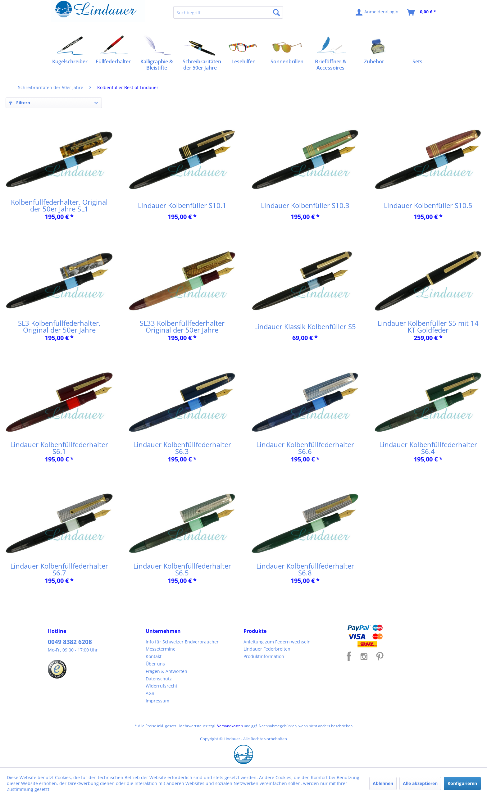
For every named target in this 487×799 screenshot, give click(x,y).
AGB (150, 693)
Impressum (157, 701)
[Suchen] (276, 12)
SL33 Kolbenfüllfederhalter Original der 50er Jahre (182, 326)
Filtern (19, 103)
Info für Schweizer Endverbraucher (182, 642)
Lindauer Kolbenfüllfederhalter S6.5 (182, 569)
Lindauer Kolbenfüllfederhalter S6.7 (59, 569)
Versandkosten (230, 726)
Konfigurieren (462, 783)
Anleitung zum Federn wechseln (277, 642)
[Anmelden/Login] (377, 12)
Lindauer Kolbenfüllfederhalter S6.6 (305, 448)
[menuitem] (228, 12)
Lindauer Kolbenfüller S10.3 (305, 205)
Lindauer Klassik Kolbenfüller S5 (305, 326)
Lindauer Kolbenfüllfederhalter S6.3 (182, 448)
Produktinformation (264, 656)
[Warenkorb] (421, 12)
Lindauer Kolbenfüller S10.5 (428, 205)
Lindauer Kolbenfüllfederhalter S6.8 (305, 569)
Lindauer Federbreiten (267, 649)
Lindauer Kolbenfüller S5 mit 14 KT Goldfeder (428, 326)
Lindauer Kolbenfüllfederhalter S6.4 (428, 448)
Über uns (155, 664)
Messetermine (160, 649)
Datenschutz (159, 679)
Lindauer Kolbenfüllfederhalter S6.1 (59, 448)
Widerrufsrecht (161, 686)
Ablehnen (383, 783)
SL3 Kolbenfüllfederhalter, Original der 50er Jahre (59, 326)
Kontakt (154, 656)
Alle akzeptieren (420, 783)
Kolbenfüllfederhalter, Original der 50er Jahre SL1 (59, 205)
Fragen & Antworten (166, 671)
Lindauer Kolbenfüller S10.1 (182, 205)
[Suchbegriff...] (228, 12)
